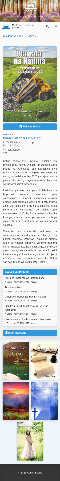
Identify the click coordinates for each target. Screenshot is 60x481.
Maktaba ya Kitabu (13, 36)
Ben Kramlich (33, 137)
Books (30, 36)
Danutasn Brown (12, 137)
